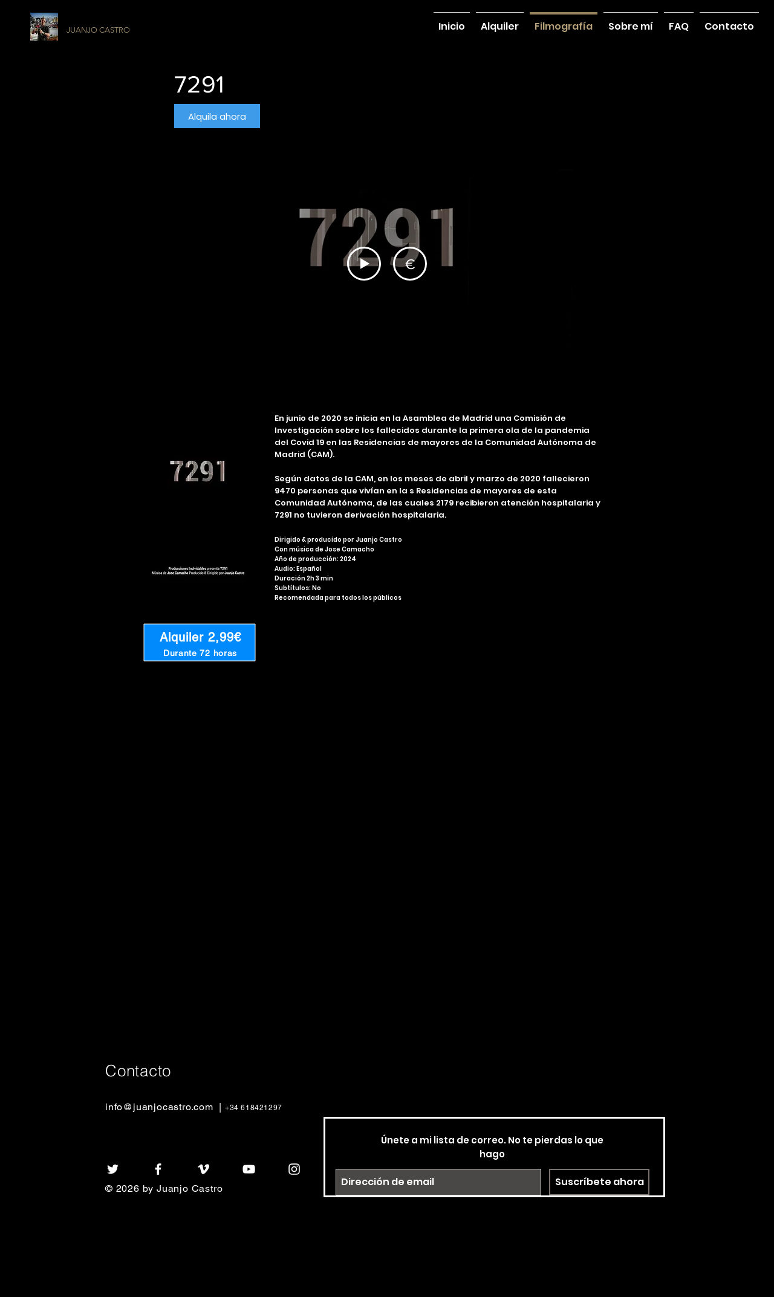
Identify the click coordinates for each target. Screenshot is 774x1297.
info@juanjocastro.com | (165, 1107)
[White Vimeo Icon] (203, 1169)
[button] (217, 116)
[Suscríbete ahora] (599, 1182)
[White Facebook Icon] (158, 1169)
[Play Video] (364, 264)
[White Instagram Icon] (294, 1169)
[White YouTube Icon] (248, 1169)
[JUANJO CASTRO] (143, 30)
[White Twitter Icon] (112, 1169)
